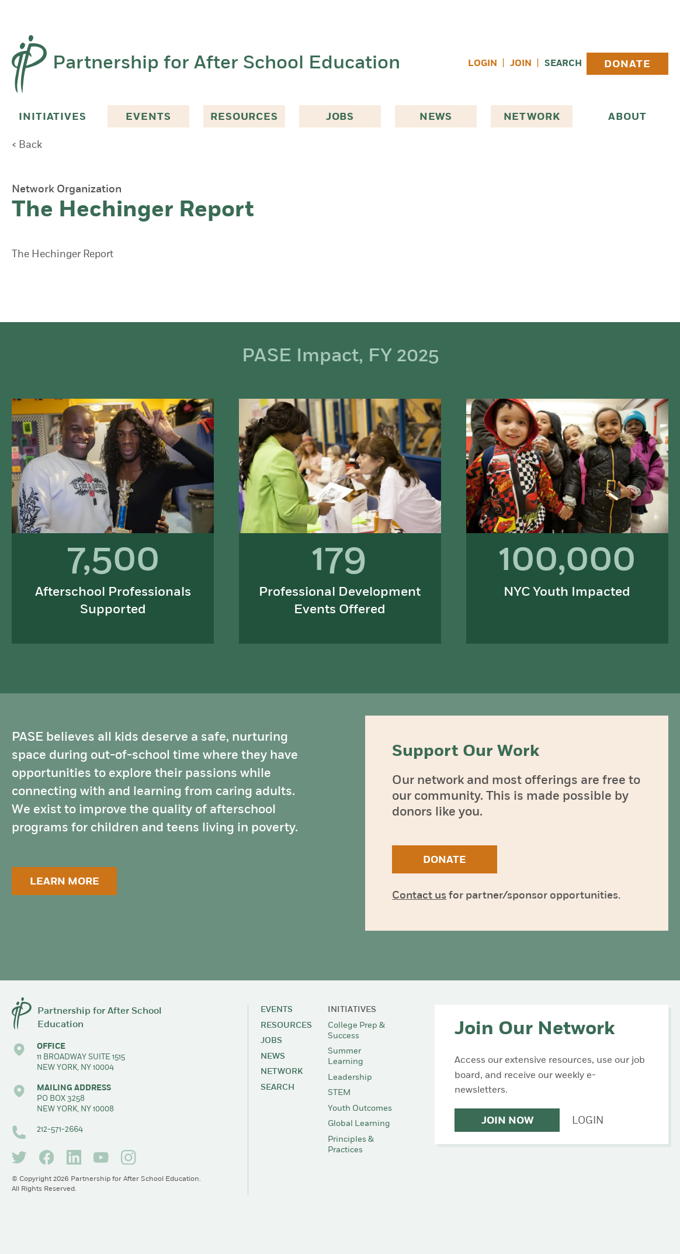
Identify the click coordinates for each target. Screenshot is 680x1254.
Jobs (340, 117)
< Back (27, 145)
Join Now (507, 1121)
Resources (244, 117)
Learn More (64, 882)
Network (532, 117)
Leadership (350, 1077)
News (435, 117)
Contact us (419, 895)
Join (521, 64)
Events (148, 117)
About (627, 117)
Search (563, 64)
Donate (627, 65)
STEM (339, 1093)
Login (482, 64)
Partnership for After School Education (226, 63)
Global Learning (359, 1124)
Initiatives (52, 117)
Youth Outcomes (360, 1108)
